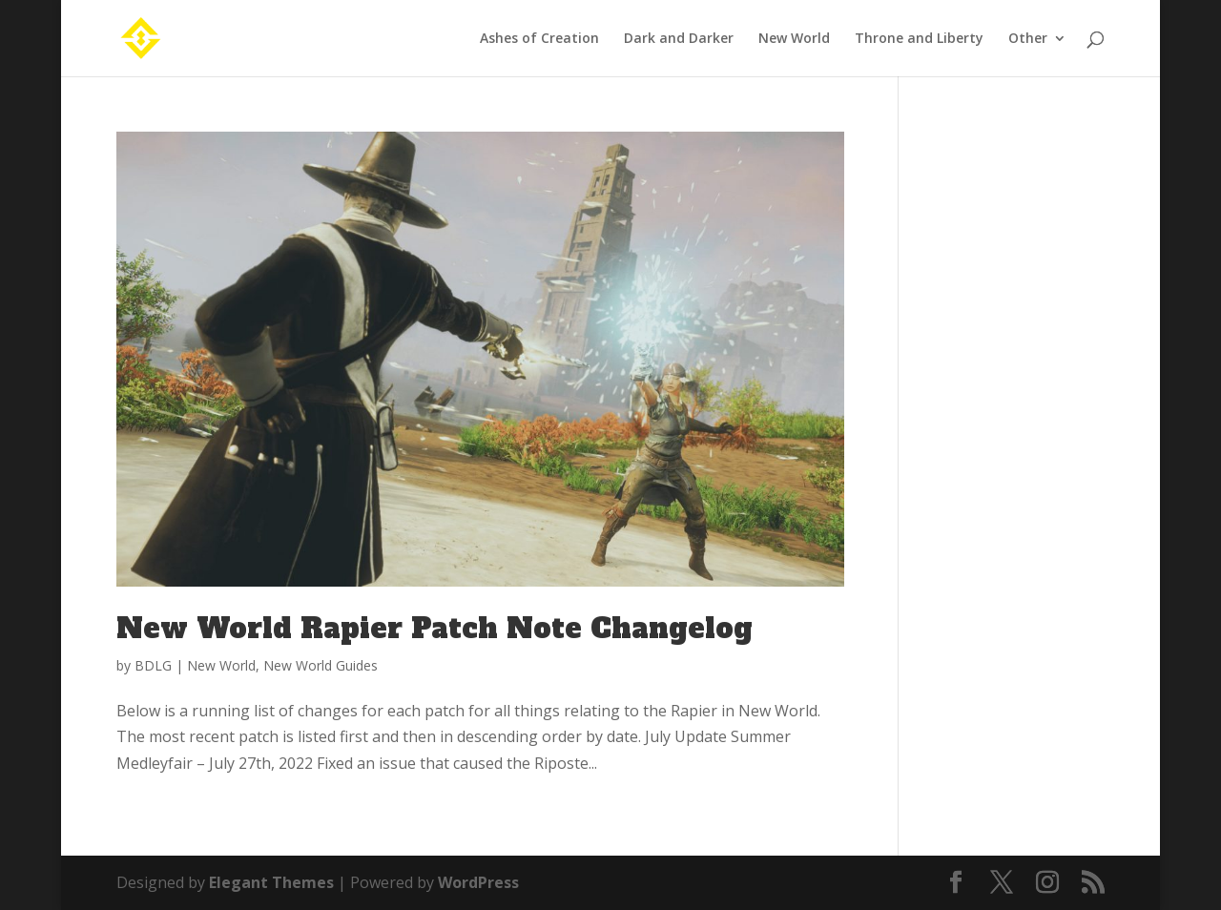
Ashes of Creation (539, 39)
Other (1027, 39)
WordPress (478, 882)
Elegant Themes (271, 882)
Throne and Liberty (919, 39)
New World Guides (320, 665)
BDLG (153, 665)
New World (794, 39)
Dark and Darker (679, 39)
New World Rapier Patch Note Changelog (434, 629)
